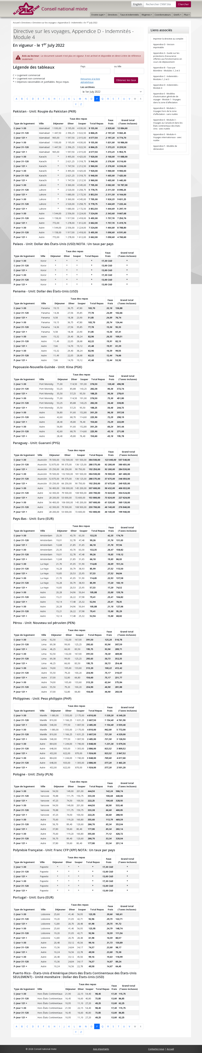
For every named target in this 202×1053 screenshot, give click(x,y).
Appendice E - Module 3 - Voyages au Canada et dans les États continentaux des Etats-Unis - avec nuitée (168, 124)
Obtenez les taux (126, 80)
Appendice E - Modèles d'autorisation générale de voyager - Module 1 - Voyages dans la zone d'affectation (167, 98)
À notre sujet (98, 14)
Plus (187, 14)
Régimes (147, 14)
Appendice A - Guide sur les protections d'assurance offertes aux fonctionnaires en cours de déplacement (167, 57)
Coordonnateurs (163, 14)
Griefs (177, 14)
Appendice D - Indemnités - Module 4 (166, 86)
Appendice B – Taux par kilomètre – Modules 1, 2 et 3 (166, 69)
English (137, 4)
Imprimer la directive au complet (168, 38)
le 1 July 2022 (90, 22)
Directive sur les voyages (44, 22)
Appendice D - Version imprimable (163, 46)
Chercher (183, 4)
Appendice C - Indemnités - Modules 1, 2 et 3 (166, 78)
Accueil (16, 22)
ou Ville (117, 66)
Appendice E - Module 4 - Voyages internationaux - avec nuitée (167, 137)
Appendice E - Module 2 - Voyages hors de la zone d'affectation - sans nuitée (165, 111)
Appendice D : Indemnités (70, 22)
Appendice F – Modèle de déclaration (165, 147)
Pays (82, 66)
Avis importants (101, 1048)
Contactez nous (156, 1048)
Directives (112, 14)
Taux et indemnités (129, 14)
